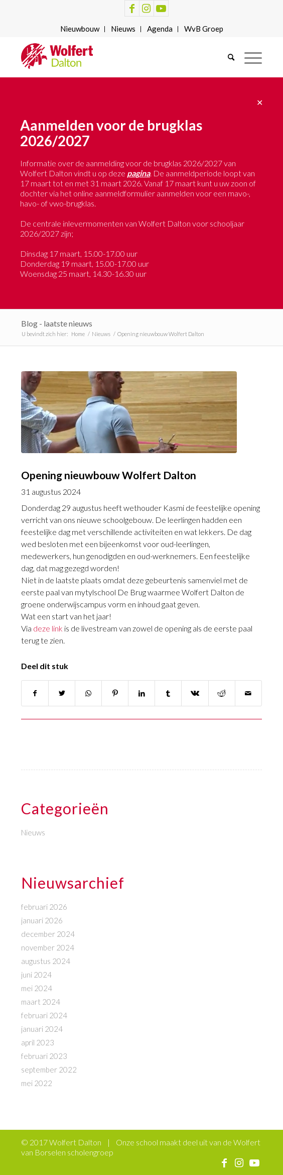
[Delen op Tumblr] (168, 693)
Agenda (160, 28)
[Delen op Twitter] (62, 693)
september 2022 (49, 1069)
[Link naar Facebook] (132, 8)
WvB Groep (203, 28)
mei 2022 (36, 1083)
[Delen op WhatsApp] (88, 693)
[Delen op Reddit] (222, 693)
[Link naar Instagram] (146, 8)
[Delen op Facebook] (35, 693)
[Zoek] (226, 57)
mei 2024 (36, 988)
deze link (48, 628)
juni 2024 (36, 974)
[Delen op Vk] (195, 693)
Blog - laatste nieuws (56, 323)
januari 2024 (42, 1028)
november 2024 (47, 947)
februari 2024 (44, 1015)
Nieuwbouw (79, 28)
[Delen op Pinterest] (115, 693)
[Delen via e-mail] (248, 693)
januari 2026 (42, 920)
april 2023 (37, 1042)
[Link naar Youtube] (161, 8)
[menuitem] (80, 29)
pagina (138, 173)
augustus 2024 (45, 961)
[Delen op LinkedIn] (141, 693)
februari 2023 (44, 1055)
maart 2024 (40, 1001)
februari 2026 (44, 906)
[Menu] (248, 57)
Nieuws (123, 28)
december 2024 (48, 933)
